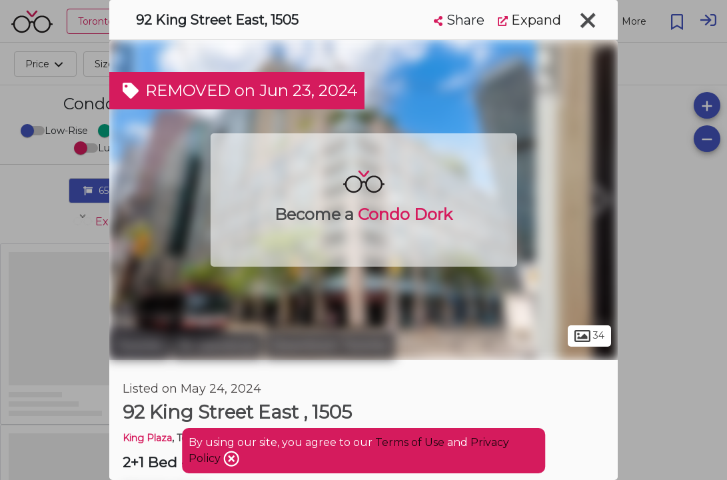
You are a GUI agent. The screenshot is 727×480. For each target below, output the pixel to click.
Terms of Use (409, 442)
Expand (529, 20)
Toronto (139, 345)
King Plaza (147, 438)
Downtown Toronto (330, 345)
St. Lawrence (217, 345)
